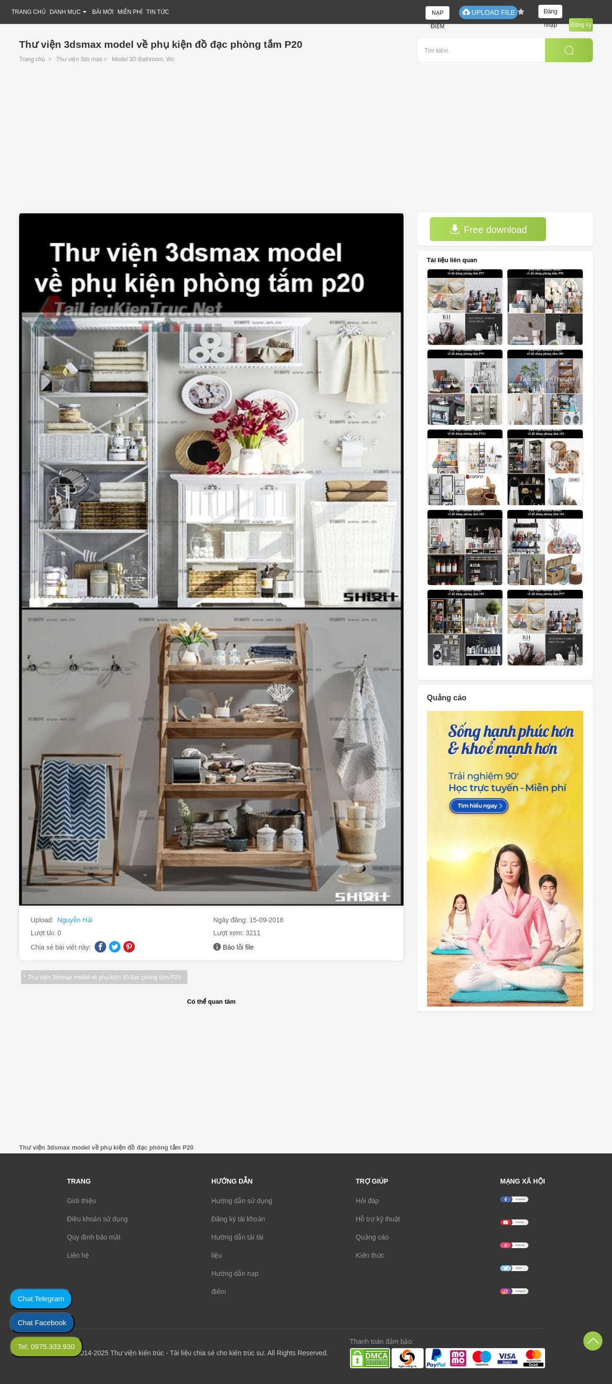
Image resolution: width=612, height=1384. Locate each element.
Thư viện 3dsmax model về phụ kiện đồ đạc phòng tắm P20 (104, 977)
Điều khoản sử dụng (97, 1219)
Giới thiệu (81, 1201)
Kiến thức (370, 1255)
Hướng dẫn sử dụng (241, 1201)
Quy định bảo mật (93, 1237)
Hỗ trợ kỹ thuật (378, 1219)
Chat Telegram (41, 1299)
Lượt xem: (229, 933)
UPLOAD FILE (488, 12)
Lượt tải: (44, 933)
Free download (488, 229)
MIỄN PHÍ (130, 12)
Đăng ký (580, 25)
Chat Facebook (42, 1322)
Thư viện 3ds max (79, 59)
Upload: (43, 920)
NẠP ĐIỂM (438, 15)
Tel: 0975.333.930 (46, 1346)
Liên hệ (78, 1255)
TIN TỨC (157, 12)
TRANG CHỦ (28, 12)
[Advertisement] (306, 141)
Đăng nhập (550, 13)
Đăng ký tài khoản (238, 1219)
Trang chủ (32, 59)
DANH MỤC (65, 12)
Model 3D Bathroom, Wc (143, 59)
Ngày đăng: (231, 920)
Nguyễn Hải (75, 920)
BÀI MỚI (103, 12)
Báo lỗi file (238, 947)
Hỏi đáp (367, 1201)
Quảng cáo (372, 1237)
